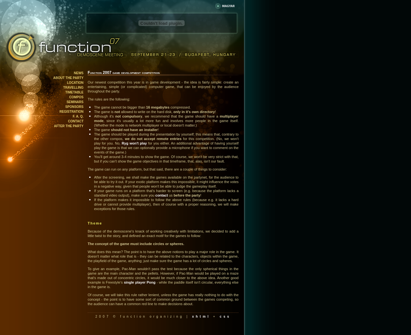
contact (161, 195)
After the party (68, 126)
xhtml (201, 316)
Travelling (73, 87)
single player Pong (140, 282)
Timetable (74, 92)
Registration (71, 111)
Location (75, 82)
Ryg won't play (134, 143)
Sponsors (74, 107)
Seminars (74, 102)
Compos (76, 97)
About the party (68, 78)
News (78, 73)
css (225, 316)
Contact (75, 121)
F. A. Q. (78, 116)
